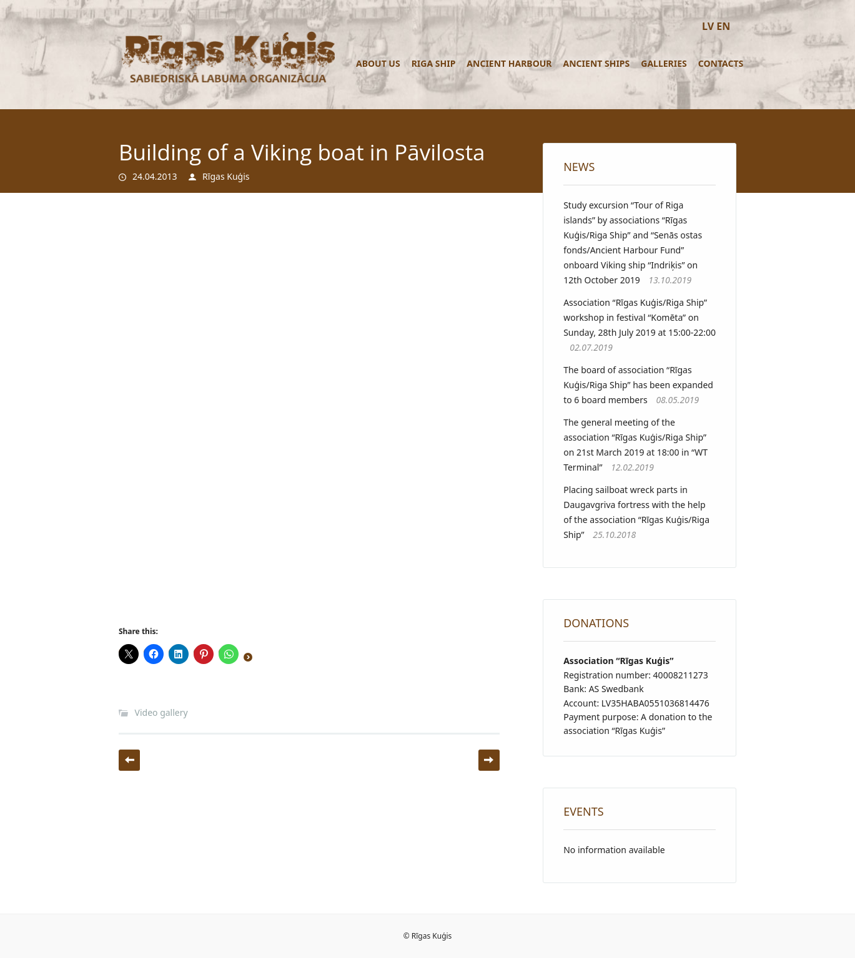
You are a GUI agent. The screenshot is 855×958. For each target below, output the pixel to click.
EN (723, 26)
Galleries (664, 63)
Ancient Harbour (509, 63)
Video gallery (161, 712)
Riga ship (434, 63)
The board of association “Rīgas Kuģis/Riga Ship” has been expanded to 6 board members (638, 385)
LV (708, 26)
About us (378, 63)
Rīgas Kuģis (225, 176)
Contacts (720, 63)
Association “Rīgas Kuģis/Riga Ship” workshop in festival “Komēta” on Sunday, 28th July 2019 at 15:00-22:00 (639, 317)
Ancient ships (596, 63)
